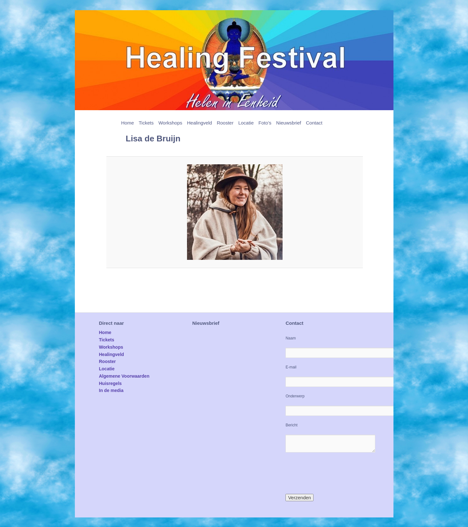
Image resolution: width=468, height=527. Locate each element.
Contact (314, 122)
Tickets (146, 122)
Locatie (246, 122)
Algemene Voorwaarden (124, 376)
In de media (111, 390)
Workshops (170, 122)
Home (127, 122)
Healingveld (199, 122)
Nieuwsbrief (288, 122)
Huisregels (110, 383)
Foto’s (264, 122)
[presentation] (333, 473)
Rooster (225, 122)
